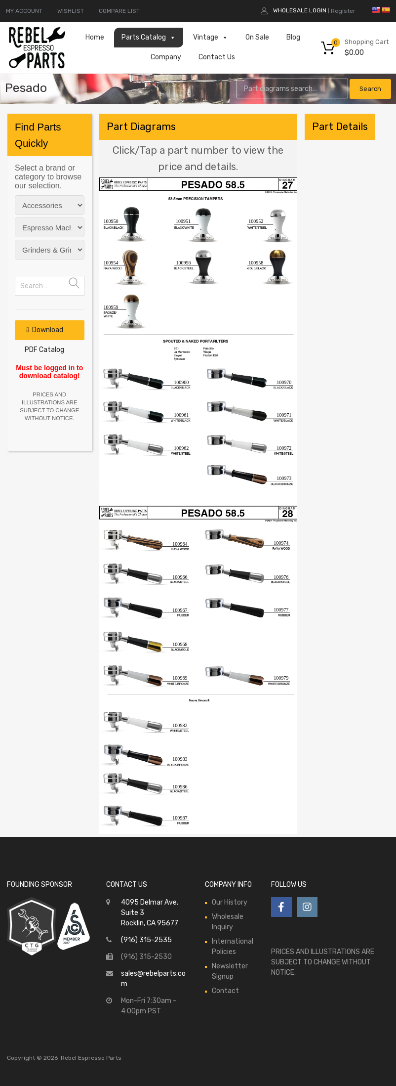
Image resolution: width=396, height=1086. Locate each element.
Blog (293, 37)
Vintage (210, 37)
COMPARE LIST (119, 10)
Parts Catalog (148, 37)
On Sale (257, 37)
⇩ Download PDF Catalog (44, 333)
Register (343, 10)
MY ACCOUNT (24, 10)
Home (94, 37)
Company (166, 57)
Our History (229, 902)
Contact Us (216, 57)
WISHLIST (70, 10)
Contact (225, 991)
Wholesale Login (299, 10)
